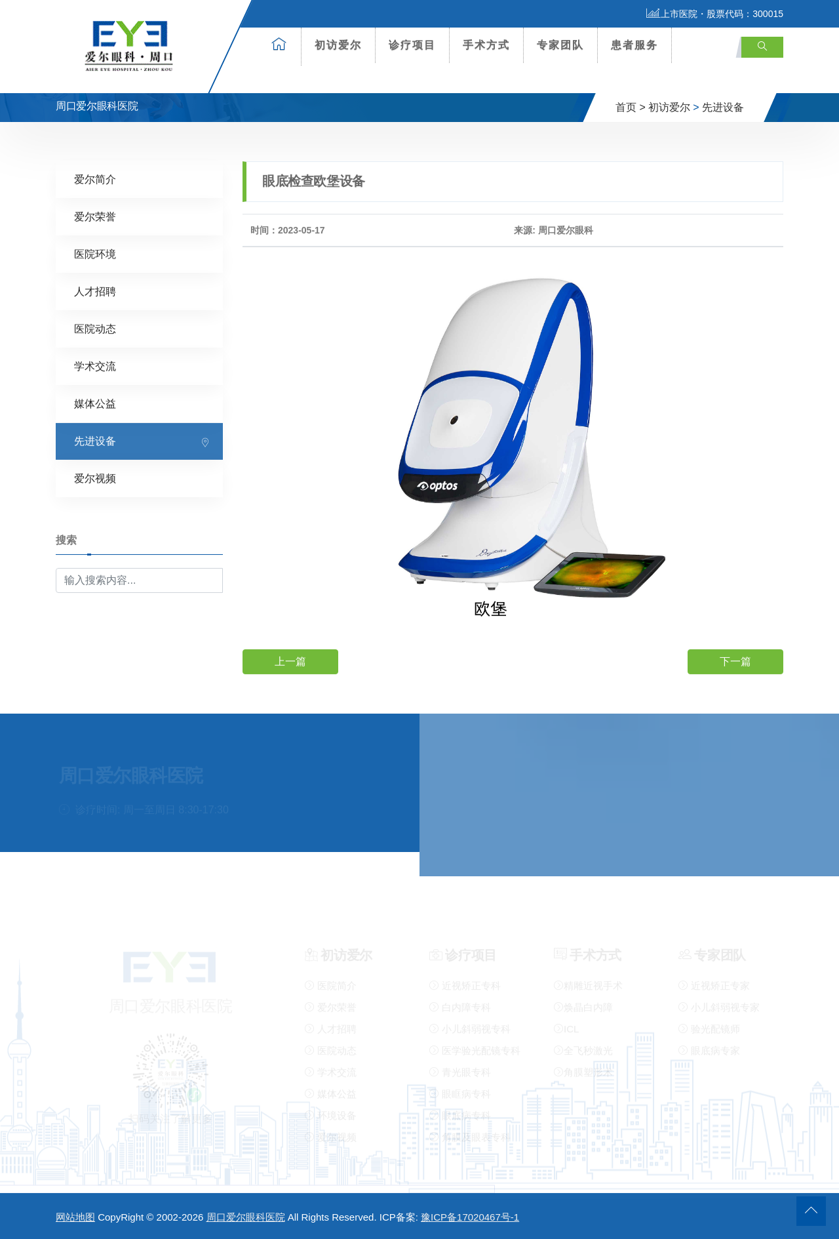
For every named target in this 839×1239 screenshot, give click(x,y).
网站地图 (75, 1217)
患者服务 (634, 45)
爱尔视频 (95, 477)
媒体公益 (95, 403)
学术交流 (95, 365)
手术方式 (486, 45)
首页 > (630, 107)
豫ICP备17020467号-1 (470, 1217)
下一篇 (735, 660)
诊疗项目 (412, 45)
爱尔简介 (95, 178)
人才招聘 (95, 290)
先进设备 (723, 107)
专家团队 (560, 45)
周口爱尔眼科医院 (245, 1217)
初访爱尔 (338, 45)
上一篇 (290, 660)
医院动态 (95, 328)
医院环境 (95, 253)
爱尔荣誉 (95, 216)
